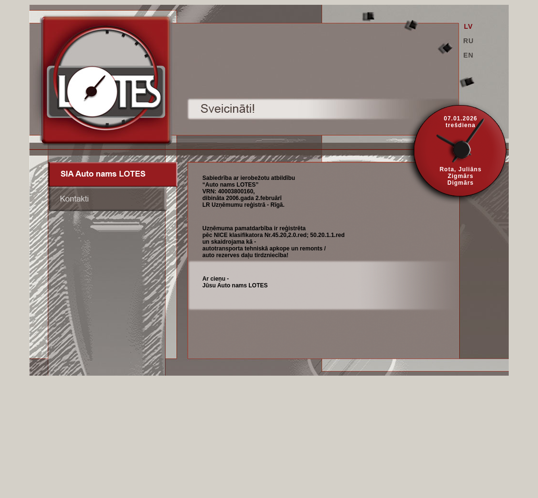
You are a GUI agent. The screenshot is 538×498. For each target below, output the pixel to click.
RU (468, 41)
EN (468, 55)
